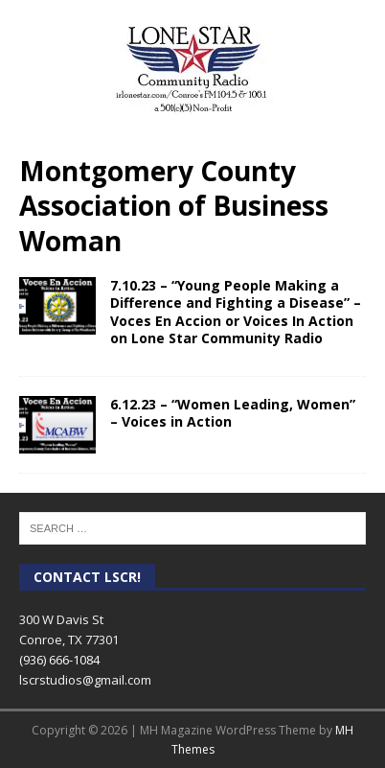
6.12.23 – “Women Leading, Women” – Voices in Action (232, 413)
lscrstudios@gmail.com (85, 679)
